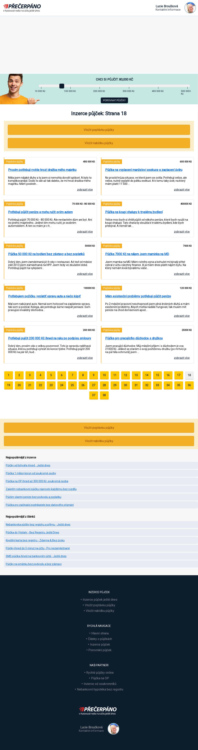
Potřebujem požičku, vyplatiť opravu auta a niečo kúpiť (44, 296)
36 (189, 385)
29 (114, 385)
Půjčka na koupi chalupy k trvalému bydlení (134, 212)
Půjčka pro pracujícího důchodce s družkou (134, 338)
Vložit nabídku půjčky (99, 143)
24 (61, 385)
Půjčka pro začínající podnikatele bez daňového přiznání (40, 504)
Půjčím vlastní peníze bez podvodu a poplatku (33, 497)
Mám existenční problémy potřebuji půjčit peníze (138, 296)
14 (146, 375)
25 (72, 385)
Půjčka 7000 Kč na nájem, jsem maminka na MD (137, 254)
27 (93, 385)
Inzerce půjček (100, 644)
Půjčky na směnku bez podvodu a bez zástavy (34, 564)
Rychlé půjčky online (100, 672)
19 (8, 385)
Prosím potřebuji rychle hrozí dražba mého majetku (42, 170)
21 (29, 385)
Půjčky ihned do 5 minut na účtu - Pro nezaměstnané (38, 548)
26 (82, 385)
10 (104, 375)
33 (157, 385)
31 (136, 385)
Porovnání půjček (100, 650)
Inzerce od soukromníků (100, 684)
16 (168, 375)
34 (168, 385)
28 (104, 385)
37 (93, 395)
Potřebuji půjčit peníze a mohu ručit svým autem (40, 212)
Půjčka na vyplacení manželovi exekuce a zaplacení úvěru (143, 170)
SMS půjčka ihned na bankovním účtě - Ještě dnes (36, 556)
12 (125, 375)
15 (157, 375)
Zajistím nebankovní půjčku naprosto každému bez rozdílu (41, 489)
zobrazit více (85, 189)
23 (51, 385)
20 (19, 385)
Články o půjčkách (100, 639)
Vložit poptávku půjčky (99, 130)
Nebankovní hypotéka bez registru (100, 689)
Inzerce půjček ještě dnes (100, 599)
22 (40, 385)
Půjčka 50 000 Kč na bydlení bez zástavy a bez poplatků (46, 254)
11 (114, 375)
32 (146, 385)
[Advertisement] (99, 45)
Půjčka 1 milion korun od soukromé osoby (31, 473)
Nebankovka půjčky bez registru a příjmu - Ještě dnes (38, 524)
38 (104, 395)
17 (178, 375)
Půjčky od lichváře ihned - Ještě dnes (28, 465)
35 (178, 385)
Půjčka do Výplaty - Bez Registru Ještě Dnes (32, 532)
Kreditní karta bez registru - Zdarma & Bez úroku (35, 540)
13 (136, 375)
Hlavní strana (100, 633)
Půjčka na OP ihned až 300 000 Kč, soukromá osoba (37, 481)
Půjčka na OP (100, 678)
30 (125, 385)
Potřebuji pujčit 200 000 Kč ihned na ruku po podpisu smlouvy (49, 338)
